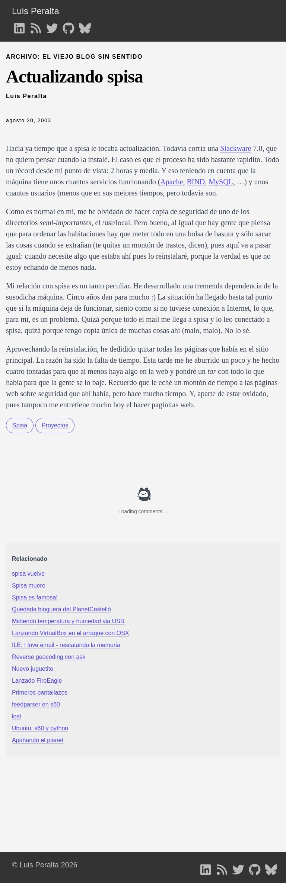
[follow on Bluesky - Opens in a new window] (84, 26)
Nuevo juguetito (32, 669)
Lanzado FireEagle (37, 680)
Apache (171, 182)
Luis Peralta (35, 11)
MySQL (221, 182)
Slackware (235, 148)
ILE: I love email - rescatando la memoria (66, 645)
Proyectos (55, 425)
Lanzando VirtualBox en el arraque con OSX (70, 633)
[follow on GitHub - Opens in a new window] (68, 26)
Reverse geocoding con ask (48, 657)
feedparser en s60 (36, 704)
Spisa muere (28, 585)
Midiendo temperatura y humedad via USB (68, 621)
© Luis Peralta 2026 (44, 865)
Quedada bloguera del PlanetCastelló (61, 609)
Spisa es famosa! (35, 597)
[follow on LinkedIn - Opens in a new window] (19, 26)
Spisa (19, 425)
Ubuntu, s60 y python (40, 728)
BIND (196, 182)
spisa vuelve (28, 573)
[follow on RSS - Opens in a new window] (35, 26)
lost (16, 716)
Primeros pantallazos (39, 692)
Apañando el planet (37, 740)
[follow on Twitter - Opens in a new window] (52, 26)
